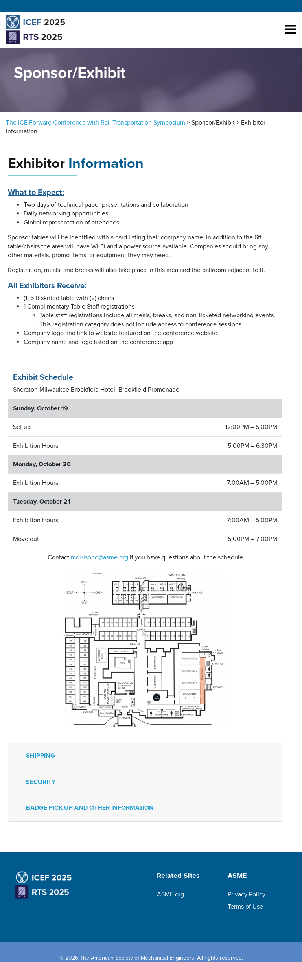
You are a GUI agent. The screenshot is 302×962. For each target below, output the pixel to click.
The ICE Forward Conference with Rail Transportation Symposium (95, 123)
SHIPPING (40, 756)
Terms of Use (245, 906)
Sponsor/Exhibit (213, 123)
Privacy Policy (246, 894)
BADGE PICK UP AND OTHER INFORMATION (90, 808)
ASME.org (170, 894)
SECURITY (40, 782)
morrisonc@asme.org (99, 557)
